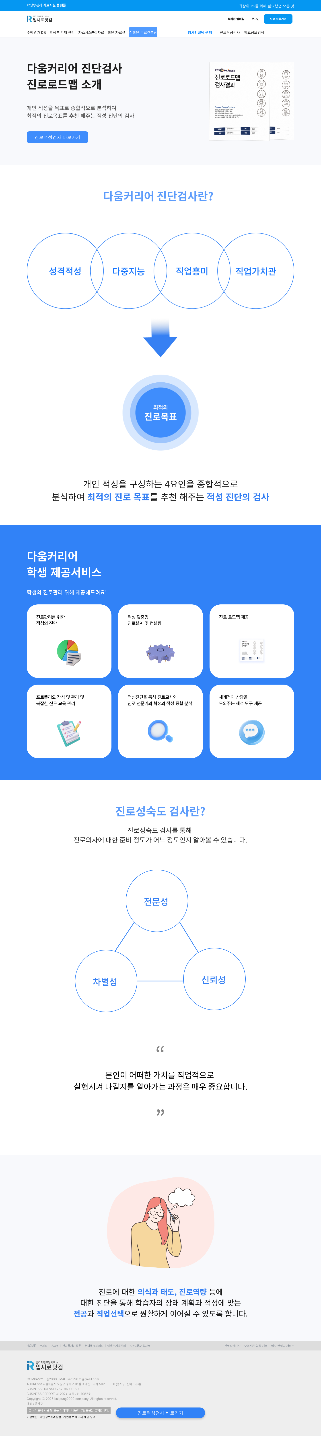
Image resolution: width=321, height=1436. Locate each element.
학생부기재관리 (116, 1345)
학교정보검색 (254, 32)
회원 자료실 (116, 32)
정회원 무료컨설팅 (143, 32)
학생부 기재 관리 (62, 32)
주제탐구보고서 (49, 1345)
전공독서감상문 (71, 1345)
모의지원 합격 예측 (255, 1345)
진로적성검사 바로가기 (57, 137)
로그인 (255, 19)
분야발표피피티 (94, 1345)
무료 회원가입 (278, 19)
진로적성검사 (232, 1345)
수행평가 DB (36, 32)
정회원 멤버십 (236, 19)
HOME (31, 1345)
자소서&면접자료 (91, 32)
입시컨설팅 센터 (200, 32)
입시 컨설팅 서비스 (282, 1345)
